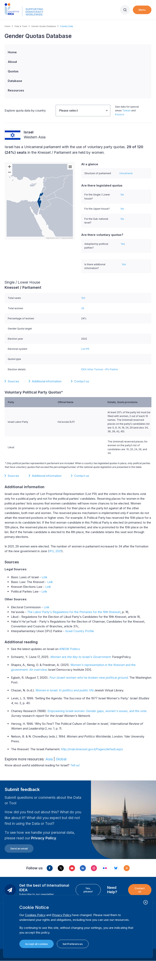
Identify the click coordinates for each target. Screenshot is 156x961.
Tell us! (75, 765)
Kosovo (119, 114)
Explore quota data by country (25, 110)
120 (83, 297)
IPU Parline (111, 369)
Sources (13, 381)
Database (15, 81)
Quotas (13, 71)
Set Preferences (73, 943)
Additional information (46, 381)
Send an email (19, 848)
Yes (123, 243)
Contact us (81, 381)
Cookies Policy (35, 915)
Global (61, 759)
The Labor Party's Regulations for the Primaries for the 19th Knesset (73, 612)
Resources (16, 90)
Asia (49, 759)
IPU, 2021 (55, 551)
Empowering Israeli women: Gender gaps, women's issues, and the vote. (97, 711)
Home (7, 26)
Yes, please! (88, 890)
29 (82, 308)
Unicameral (125, 173)
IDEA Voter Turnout (92, 369)
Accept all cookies (36, 943)
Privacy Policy (43, 838)
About (12, 62)
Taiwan (126, 110)
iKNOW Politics (69, 649)
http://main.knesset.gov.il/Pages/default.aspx (92, 749)
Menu (142, 9)
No (122, 194)
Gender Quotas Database (43, 26)
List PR (85, 348)
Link (44, 577)
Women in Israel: (65, 690)
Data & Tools (21, 26)
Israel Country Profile (79, 631)
